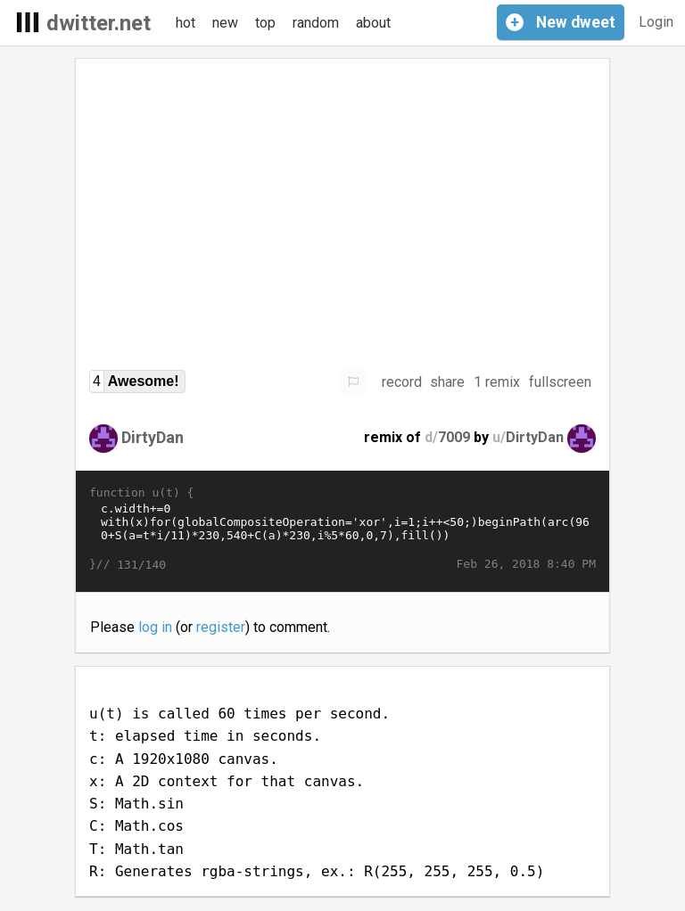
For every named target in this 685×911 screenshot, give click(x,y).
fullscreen (560, 381)
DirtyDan (152, 437)
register (220, 627)
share (447, 381)
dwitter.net (98, 23)
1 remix (497, 381)
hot (185, 22)
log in (155, 627)
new (225, 22)
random (316, 22)
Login (656, 21)
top (265, 22)
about (373, 22)
